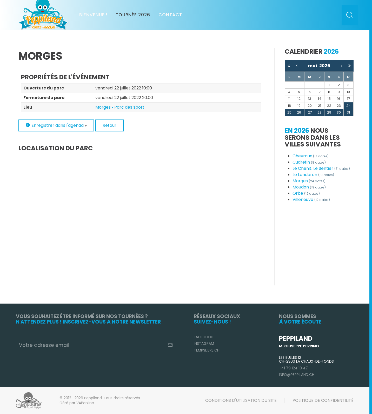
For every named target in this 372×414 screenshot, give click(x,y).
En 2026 (297, 130)
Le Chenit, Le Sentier (321, 168)
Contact (170, 15)
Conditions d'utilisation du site (241, 400)
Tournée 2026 (133, 15)
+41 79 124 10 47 (293, 368)
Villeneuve (311, 199)
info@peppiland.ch (296, 374)
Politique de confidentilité (323, 400)
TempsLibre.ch (207, 350)
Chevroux (311, 156)
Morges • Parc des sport (119, 107)
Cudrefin (309, 162)
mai (313, 66)
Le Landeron (313, 175)
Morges (309, 181)
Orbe (306, 193)
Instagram (204, 343)
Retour (109, 125)
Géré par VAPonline (76, 402)
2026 (324, 66)
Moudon (309, 187)
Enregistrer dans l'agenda (56, 125)
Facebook (203, 337)
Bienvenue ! (93, 15)
